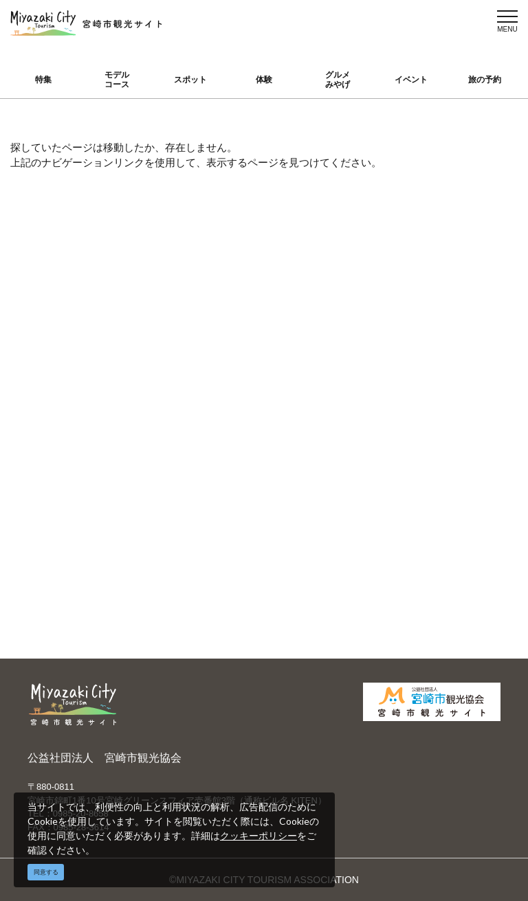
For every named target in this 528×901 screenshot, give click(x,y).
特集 (43, 79)
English (301, 369)
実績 (420, 389)
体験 (264, 79)
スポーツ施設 (439, 409)
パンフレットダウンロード (208, 465)
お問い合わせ (190, 532)
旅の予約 (484, 79)
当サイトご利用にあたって (208, 431)
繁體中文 (304, 409)
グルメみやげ (337, 79)
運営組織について (199, 369)
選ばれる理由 (439, 369)
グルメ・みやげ (69, 429)
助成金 (424, 449)
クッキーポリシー (258, 835)
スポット (190, 79)
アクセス (55, 488)
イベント (411, 79)
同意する (46, 872)
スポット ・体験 (71, 409)
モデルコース (116, 79)
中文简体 (304, 389)
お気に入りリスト (74, 508)
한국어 (299, 429)
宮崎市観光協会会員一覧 (208, 396)
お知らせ (55, 528)
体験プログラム (444, 429)
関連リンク (185, 512)
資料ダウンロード (199, 492)
